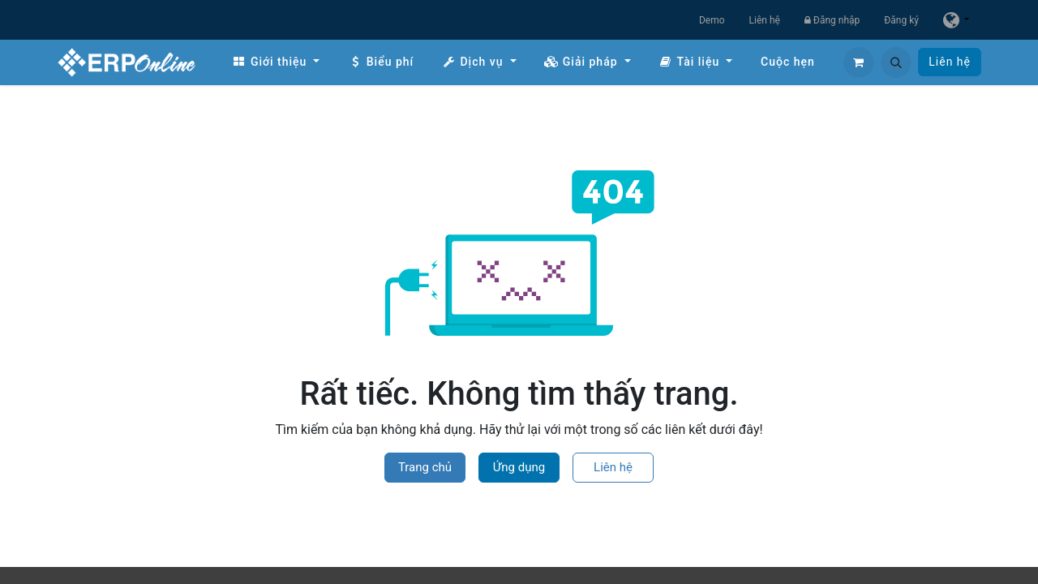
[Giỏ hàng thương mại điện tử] (858, 62)
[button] (896, 62)
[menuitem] (275, 62)
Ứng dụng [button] (519, 467)
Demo (712, 20)
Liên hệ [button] (613, 467)
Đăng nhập (832, 20)
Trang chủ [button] (425, 467)
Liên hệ (764, 20)
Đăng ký (901, 20)
